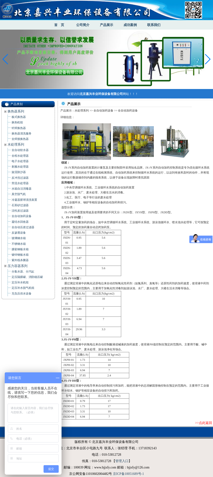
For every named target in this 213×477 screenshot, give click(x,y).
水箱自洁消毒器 (21, 188)
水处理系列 (16, 144)
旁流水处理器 (20, 183)
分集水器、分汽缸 (23, 271)
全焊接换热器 (20, 139)
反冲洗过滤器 (20, 177)
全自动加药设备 (21, 216)
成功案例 (130, 25)
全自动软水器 (20, 150)
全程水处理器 (20, 155)
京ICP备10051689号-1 (128, 474)
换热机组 (17, 122)
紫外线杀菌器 (20, 260)
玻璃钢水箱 (19, 238)
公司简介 (82, 25)
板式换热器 (19, 117)
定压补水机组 (20, 282)
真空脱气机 (19, 194)
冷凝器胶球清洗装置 (24, 199)
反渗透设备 (19, 232)
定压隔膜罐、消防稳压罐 (27, 277)
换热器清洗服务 (21, 133)
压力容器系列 (17, 266)
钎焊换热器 (19, 128)
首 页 (59, 25)
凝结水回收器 (20, 221)
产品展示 (106, 25)
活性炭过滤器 (20, 210)
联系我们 (153, 25)
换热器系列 (16, 111)
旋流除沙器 (19, 172)
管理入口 (122, 461)
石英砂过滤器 (20, 205)
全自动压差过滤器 (23, 227)
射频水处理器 (20, 166)
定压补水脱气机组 (23, 288)
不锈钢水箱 (19, 243)
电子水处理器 (20, 161)
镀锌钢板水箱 (20, 254)
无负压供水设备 (21, 293)
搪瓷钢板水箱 (20, 249)
